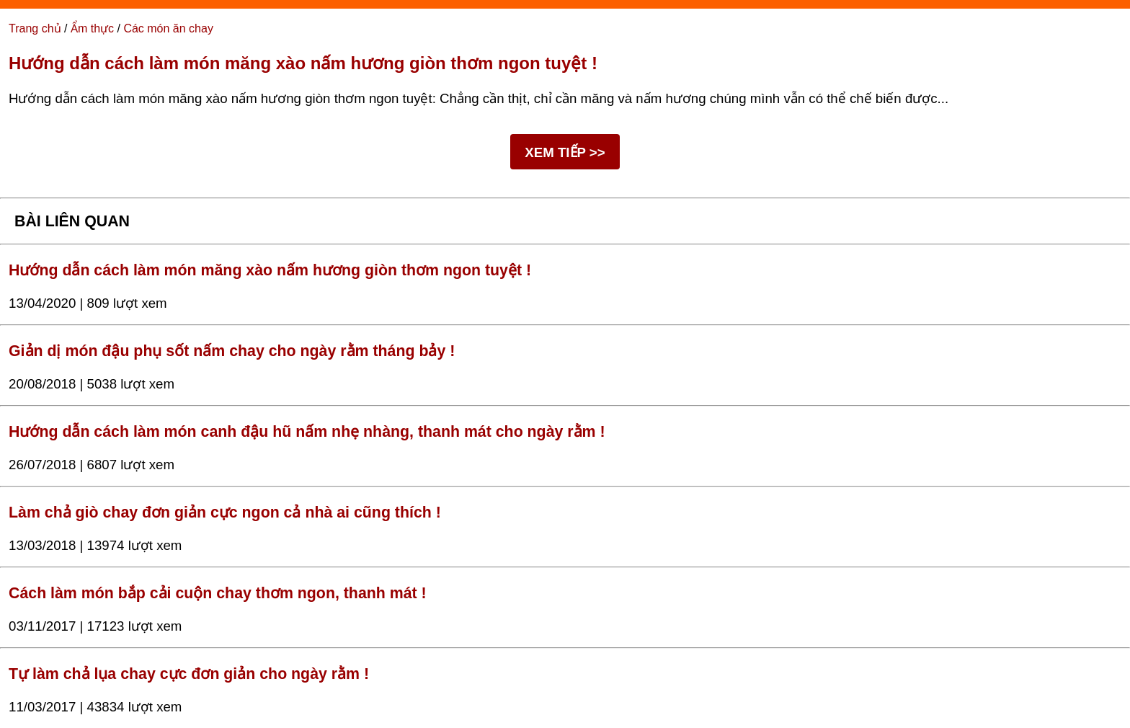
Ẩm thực (92, 28)
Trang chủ (35, 28)
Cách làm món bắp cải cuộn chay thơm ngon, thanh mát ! (218, 593)
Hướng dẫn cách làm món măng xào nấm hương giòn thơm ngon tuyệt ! (303, 63)
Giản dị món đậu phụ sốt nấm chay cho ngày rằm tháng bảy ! (232, 351)
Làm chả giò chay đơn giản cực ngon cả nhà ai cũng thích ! (225, 512)
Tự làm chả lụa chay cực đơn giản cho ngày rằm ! (189, 674)
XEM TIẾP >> (565, 152)
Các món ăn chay (168, 28)
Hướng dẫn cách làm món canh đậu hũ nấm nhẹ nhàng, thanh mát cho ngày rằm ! (307, 431)
